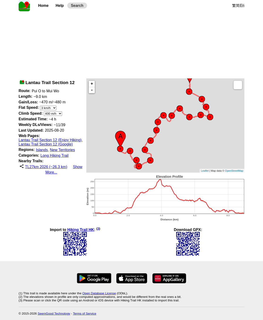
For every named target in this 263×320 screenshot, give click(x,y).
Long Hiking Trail (54, 156)
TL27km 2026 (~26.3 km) (46, 167)
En (242, 6)
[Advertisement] (131, 44)
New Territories (62, 150)
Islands (42, 150)
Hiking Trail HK (80, 230)
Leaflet (205, 170)
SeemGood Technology (54, 313)
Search (77, 6)
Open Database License (99, 293)
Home (43, 6)
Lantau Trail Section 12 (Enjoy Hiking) (50, 140)
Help (60, 6)
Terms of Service (84, 313)
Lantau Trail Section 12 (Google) (46, 144)
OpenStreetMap (234, 170)
